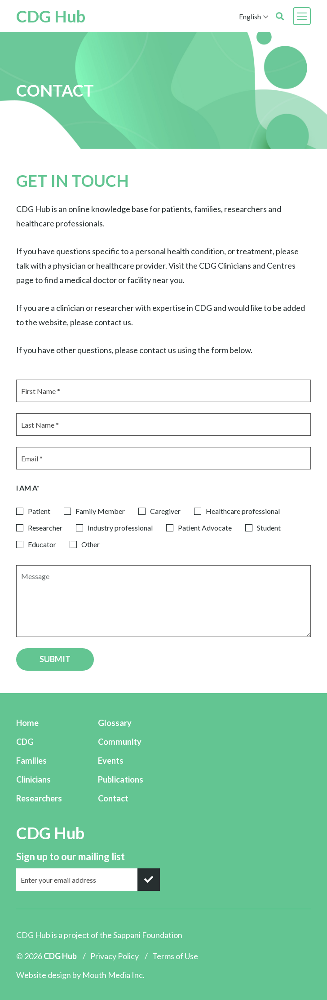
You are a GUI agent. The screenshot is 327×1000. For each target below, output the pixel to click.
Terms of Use (175, 956)
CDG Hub (50, 16)
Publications (120, 779)
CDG (25, 742)
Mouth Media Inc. (113, 975)
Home (27, 723)
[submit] (148, 879)
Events (111, 760)
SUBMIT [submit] (55, 659)
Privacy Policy (114, 956)
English (250, 16)
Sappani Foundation (147, 935)
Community (119, 742)
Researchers (39, 798)
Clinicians (33, 779)
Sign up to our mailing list (70, 856)
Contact (113, 798)
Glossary (115, 723)
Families (31, 760)
